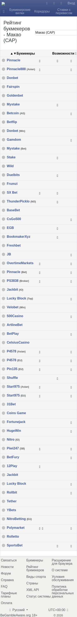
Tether (12, 501)
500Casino (15, 316)
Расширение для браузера (62, 562)
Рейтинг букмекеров (35, 568)
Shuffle (12, 377)
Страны (32, 583)
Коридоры (42, 11)
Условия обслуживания (63, 578)
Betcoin (16, 113)
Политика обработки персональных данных (63, 591)
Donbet (12, 78)
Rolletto (13, 536)
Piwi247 (16, 448)
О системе (60, 570)
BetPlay (13, 333)
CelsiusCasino (18, 342)
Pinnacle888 (21, 69)
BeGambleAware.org (15, 615)
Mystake (13, 104)
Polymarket (15, 527)
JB (9, 254)
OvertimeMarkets (20, 263)
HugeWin (14, 430)
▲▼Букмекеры (22, 53)
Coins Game (16, 413)
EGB (10, 228)
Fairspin (13, 86)
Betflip (12, 122)
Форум (6, 573)
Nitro (13, 439)
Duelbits (13, 175)
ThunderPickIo (21, 201)
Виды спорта (36, 576)
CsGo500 (14, 219)
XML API (32, 590)
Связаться (9, 560)
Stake (11, 157)
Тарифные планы (9, 594)
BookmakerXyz (18, 236)
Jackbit (15, 289)
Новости (7, 567)
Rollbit (12, 492)
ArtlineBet (14, 325)
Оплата (6, 603)
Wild (10, 166)
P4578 (16, 351)
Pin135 (15, 369)
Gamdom (14, 139)
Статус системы (38, 596)
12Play (12, 466)
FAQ (4, 586)
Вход (71, 3)
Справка (7, 580)
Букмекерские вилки (20, 11)
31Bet (11, 404)
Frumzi (12, 183)
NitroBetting (19, 519)
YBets (11, 510)
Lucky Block (20, 298)
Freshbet (14, 245)
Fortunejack (16, 422)
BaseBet (13, 210)
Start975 (18, 386)
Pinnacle (13, 60)
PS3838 (18, 280)
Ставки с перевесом (64, 11)
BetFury (13, 457)
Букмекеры (34, 560)
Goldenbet (15, 95)
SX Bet (12, 192)
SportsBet (14, 545)
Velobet (16, 307)
